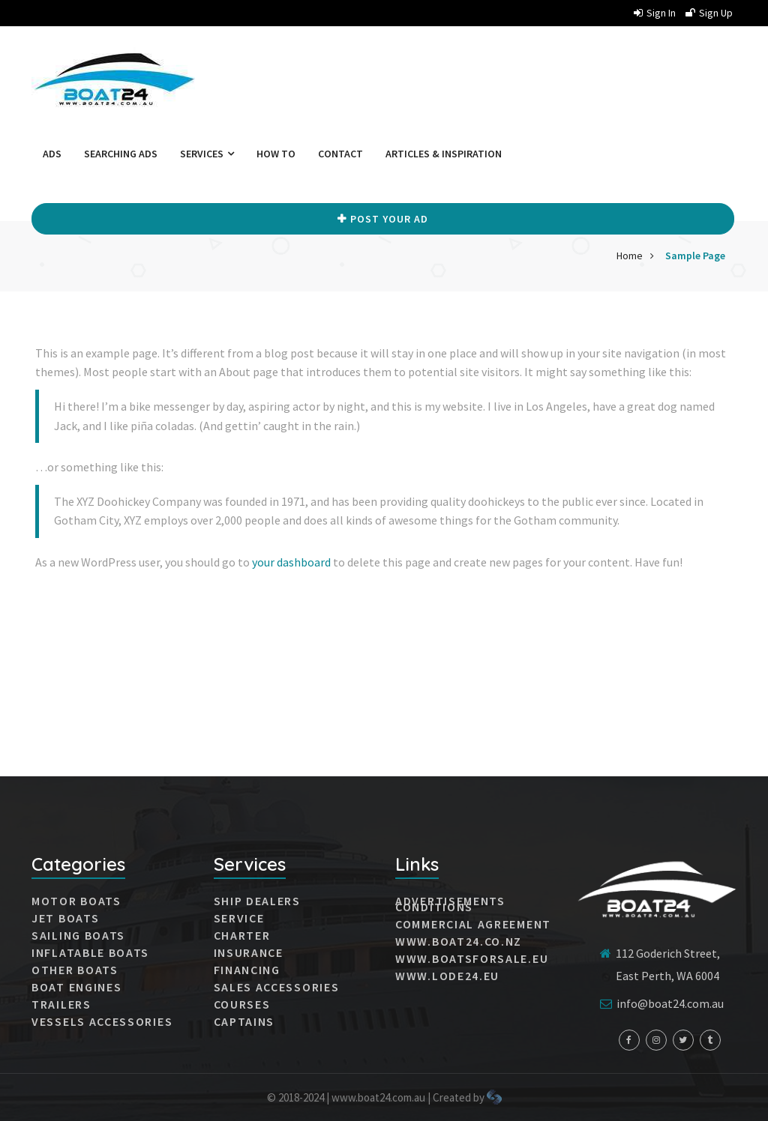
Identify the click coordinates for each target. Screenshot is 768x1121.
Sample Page (695, 255)
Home (629, 255)
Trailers (62, 1004)
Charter (242, 935)
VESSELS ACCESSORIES (102, 1021)
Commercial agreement (473, 924)
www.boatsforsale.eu (471, 958)
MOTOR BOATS (77, 901)
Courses (242, 1004)
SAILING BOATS (78, 935)
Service (239, 918)
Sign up (709, 12)
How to (276, 153)
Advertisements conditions (450, 904)
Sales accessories (277, 987)
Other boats (75, 970)
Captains (244, 1021)
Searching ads (121, 153)
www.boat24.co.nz (458, 941)
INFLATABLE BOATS (90, 952)
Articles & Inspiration (444, 153)
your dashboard (291, 562)
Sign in (655, 12)
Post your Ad (383, 219)
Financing (247, 970)
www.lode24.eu (447, 976)
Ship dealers (257, 901)
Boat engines (77, 987)
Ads (52, 153)
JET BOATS (65, 918)
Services (207, 153)
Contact (340, 153)
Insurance (249, 952)
